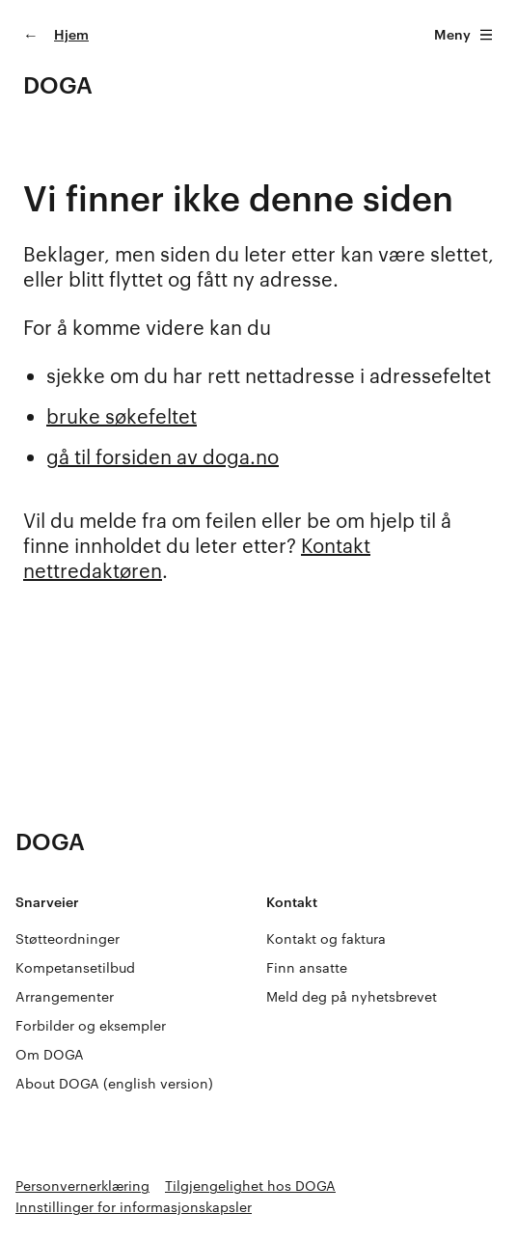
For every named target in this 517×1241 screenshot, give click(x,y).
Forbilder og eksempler (90, 1025)
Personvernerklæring (82, 1185)
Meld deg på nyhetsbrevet (351, 996)
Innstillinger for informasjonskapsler (133, 1207)
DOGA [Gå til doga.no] (58, 84)
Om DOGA (49, 1054)
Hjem (71, 34)
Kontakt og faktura (326, 938)
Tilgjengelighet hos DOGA (250, 1185)
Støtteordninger (67, 938)
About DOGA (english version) (114, 1083)
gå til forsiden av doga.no (162, 456)
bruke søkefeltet (121, 415)
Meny (464, 34)
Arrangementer (64, 996)
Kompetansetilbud (75, 967)
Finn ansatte (306, 967)
